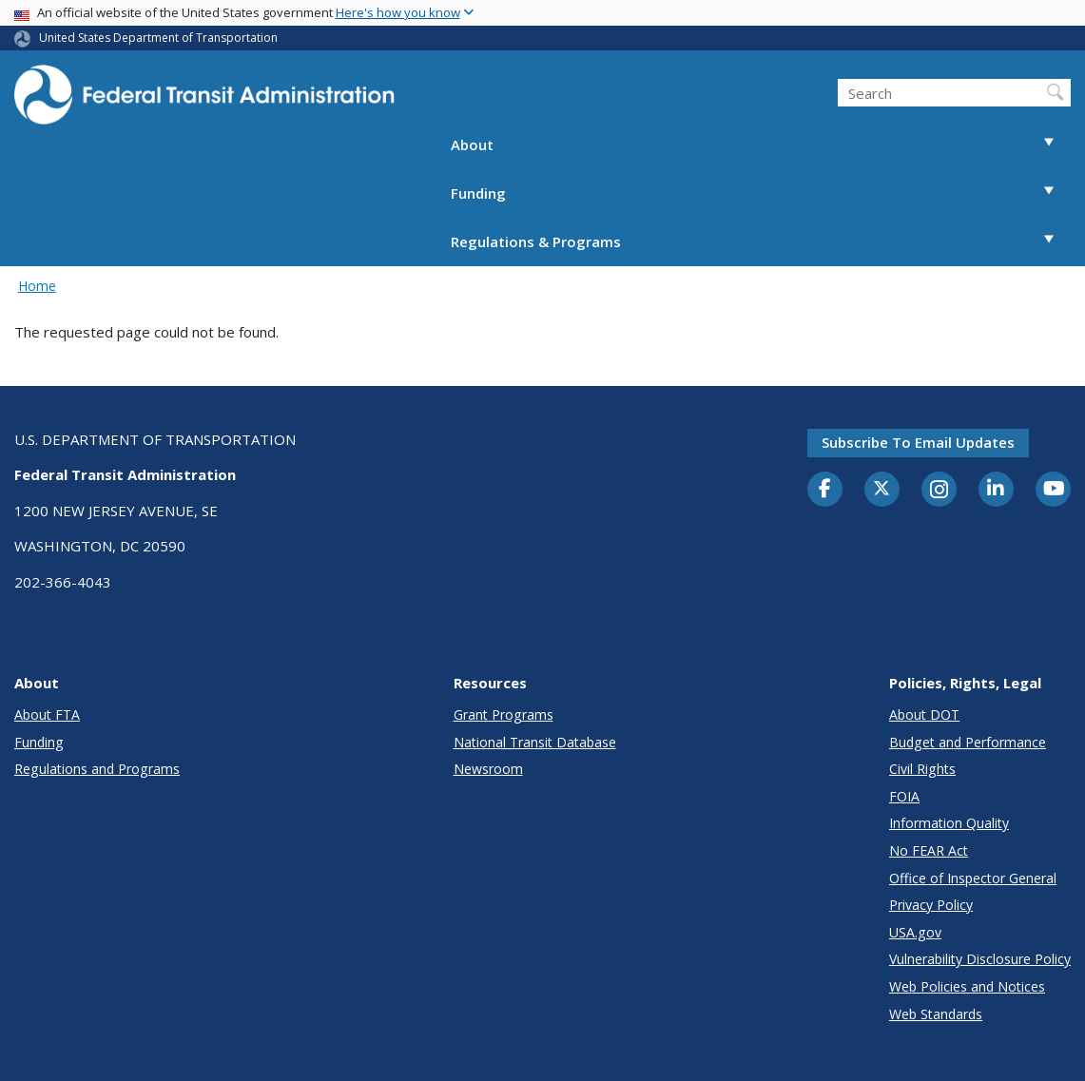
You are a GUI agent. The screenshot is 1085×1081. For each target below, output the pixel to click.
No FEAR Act (928, 850)
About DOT (924, 714)
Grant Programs (503, 714)
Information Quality (949, 823)
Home (37, 286)
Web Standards (935, 1014)
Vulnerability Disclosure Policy (980, 959)
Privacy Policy (931, 905)
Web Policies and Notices (967, 986)
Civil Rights (922, 769)
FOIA (904, 796)
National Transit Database (535, 742)
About (761, 145)
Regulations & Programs (761, 242)
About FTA (47, 714)
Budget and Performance (967, 742)
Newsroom (488, 769)
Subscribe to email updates (918, 442)
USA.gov (915, 932)
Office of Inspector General (972, 878)
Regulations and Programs (97, 769)
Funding (761, 193)
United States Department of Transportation (158, 37)
